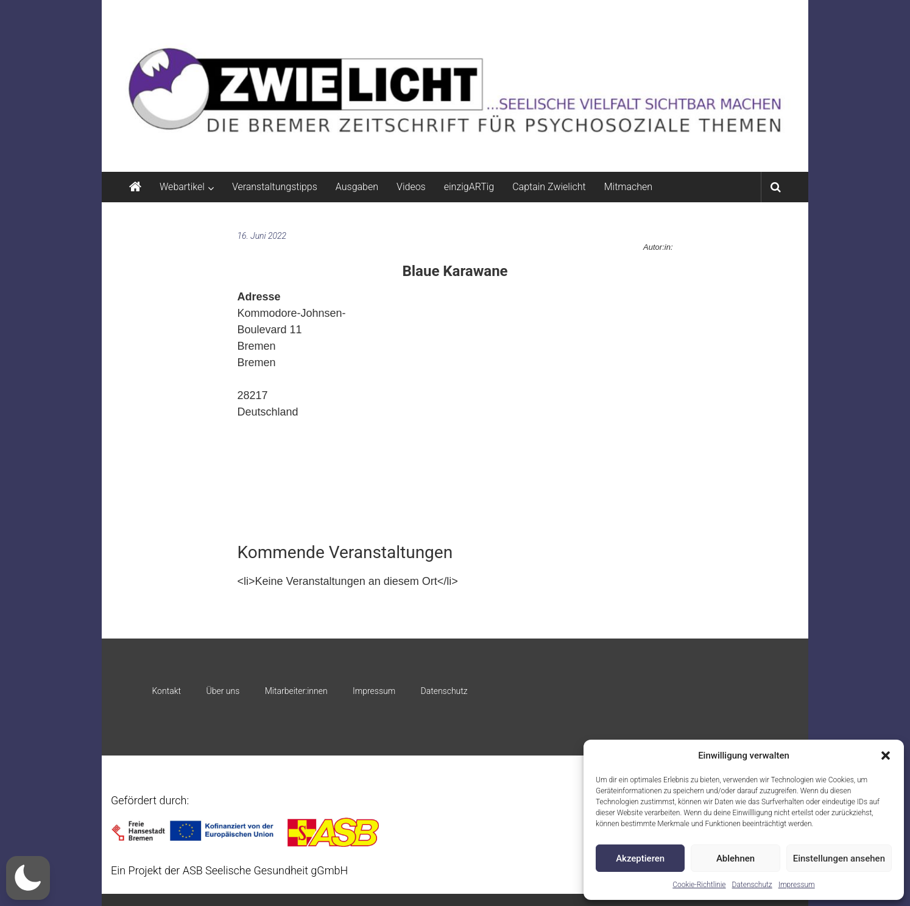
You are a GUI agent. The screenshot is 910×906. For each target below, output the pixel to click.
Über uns (222, 691)
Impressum (796, 884)
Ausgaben (357, 187)
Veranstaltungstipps (274, 187)
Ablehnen (735, 858)
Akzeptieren (640, 858)
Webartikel (182, 187)
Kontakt (166, 691)
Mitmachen (628, 187)
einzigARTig (469, 187)
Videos (411, 187)
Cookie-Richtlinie (698, 884)
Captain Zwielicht (549, 187)
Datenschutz (752, 884)
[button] (886, 755)
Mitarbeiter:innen (296, 691)
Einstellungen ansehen (839, 858)
